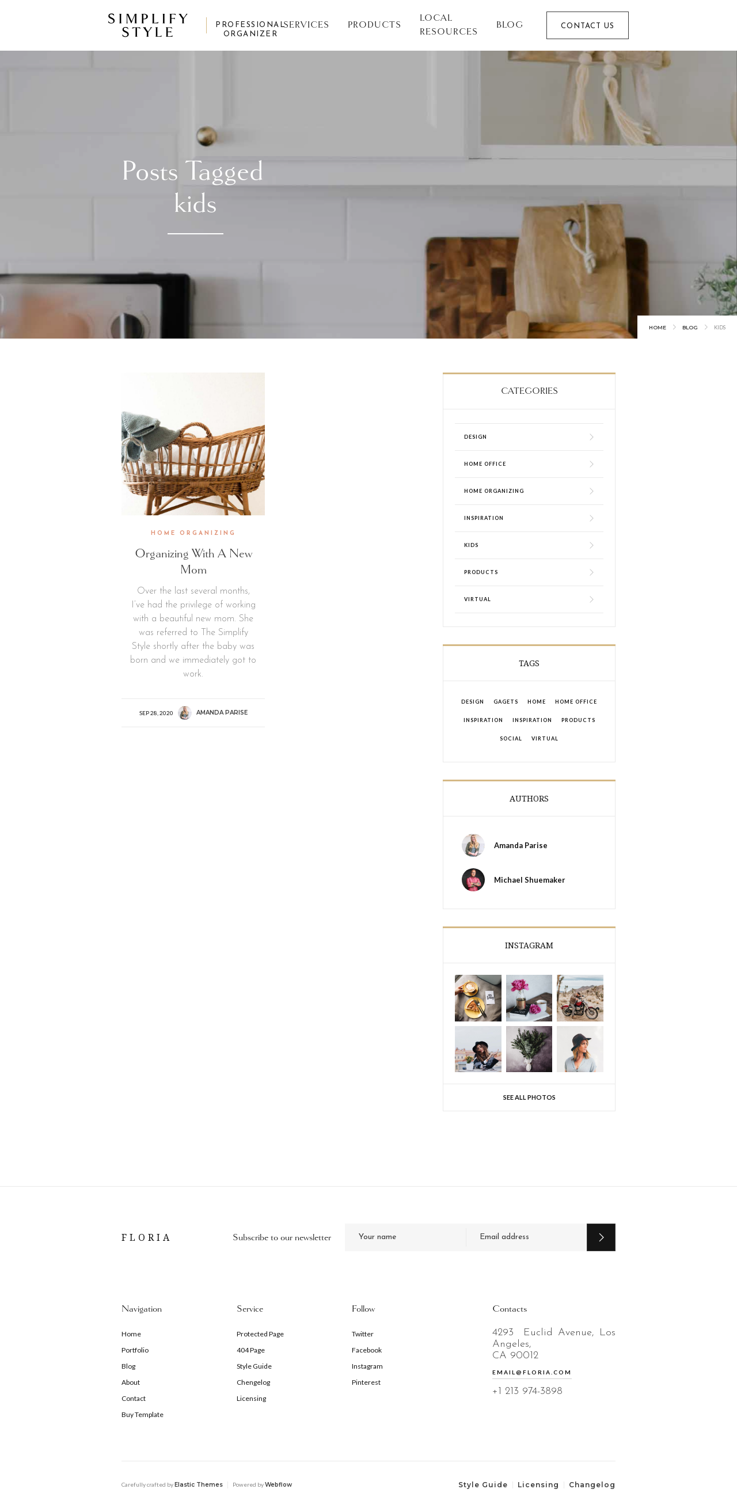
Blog (509, 25)
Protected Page (260, 1334)
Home (657, 327)
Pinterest (366, 1382)
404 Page (251, 1350)
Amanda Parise (222, 712)
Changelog (592, 1484)
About (130, 1382)
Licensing (251, 1398)
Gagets (505, 701)
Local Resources (449, 25)
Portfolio (135, 1350)
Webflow (278, 1484)
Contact (133, 1398)
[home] (186, 25)
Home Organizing (193, 533)
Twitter (363, 1334)
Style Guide (254, 1366)
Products (374, 25)
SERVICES (306, 25)
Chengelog (253, 1382)
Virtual (545, 738)
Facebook (367, 1350)
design (472, 701)
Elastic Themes (198, 1484)
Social (511, 738)
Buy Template (142, 1414)
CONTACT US (587, 26)
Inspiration (483, 720)
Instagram (367, 1366)
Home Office (576, 701)
